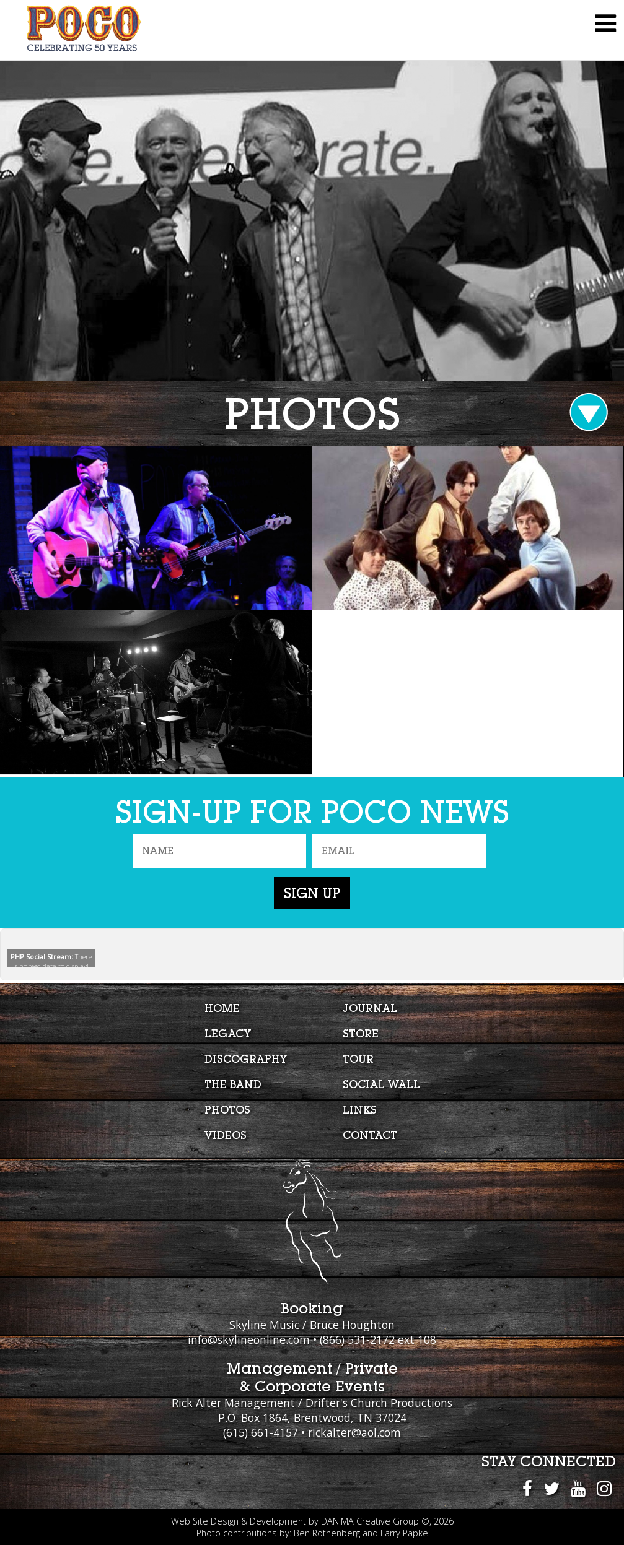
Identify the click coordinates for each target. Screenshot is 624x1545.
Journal (370, 1008)
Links (360, 1109)
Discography (245, 1058)
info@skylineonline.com (249, 1339)
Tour (358, 1058)
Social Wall (381, 1084)
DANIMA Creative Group (370, 1521)
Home (222, 1008)
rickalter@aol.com (354, 1432)
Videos (225, 1134)
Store (361, 1033)
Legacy (227, 1033)
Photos (227, 1109)
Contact (370, 1134)
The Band (232, 1084)
